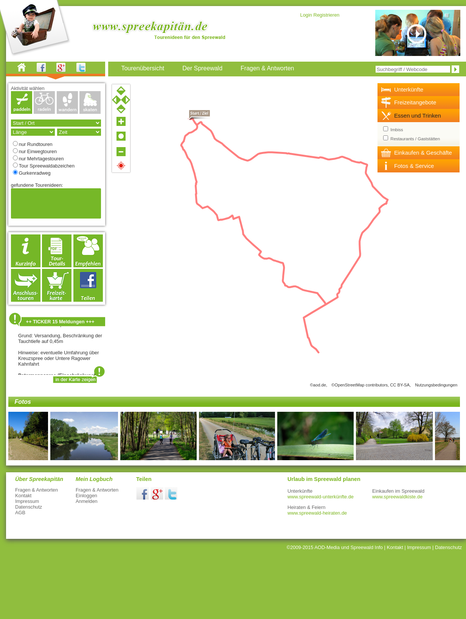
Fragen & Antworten (36, 490)
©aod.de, (319, 385)
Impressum (27, 501)
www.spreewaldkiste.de (397, 497)
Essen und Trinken (417, 115)
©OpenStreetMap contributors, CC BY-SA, (371, 385)
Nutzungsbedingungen (436, 385)
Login (306, 15)
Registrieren (326, 15)
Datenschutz (28, 507)
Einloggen (86, 495)
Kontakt (23, 495)
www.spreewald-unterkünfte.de (320, 497)
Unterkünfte (408, 89)
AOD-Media (327, 547)
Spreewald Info (367, 547)
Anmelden (87, 501)
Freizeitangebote (415, 102)
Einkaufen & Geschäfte (423, 152)
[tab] (418, 89)
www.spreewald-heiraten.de (317, 513)
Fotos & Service (414, 166)
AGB (20, 512)
